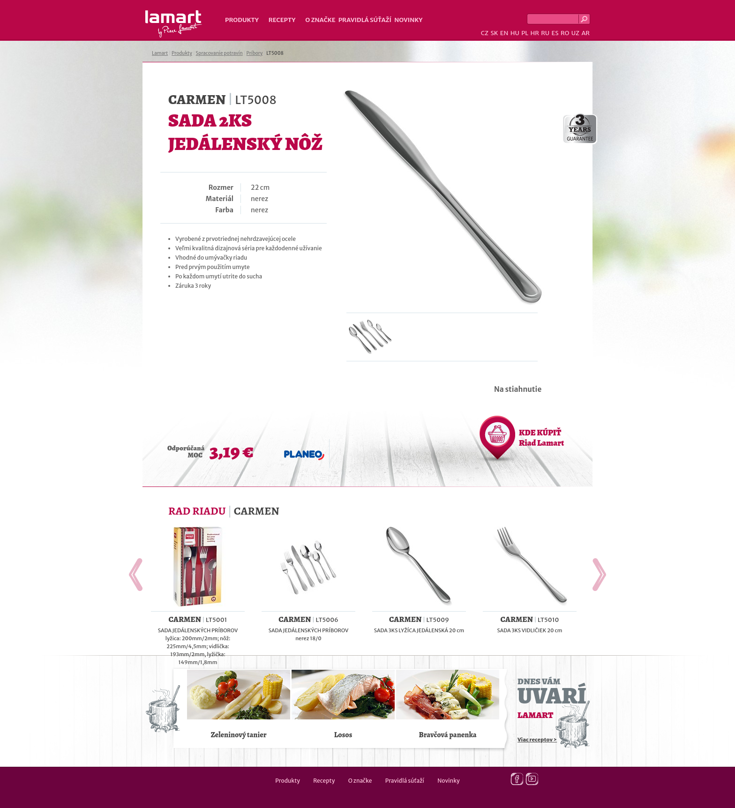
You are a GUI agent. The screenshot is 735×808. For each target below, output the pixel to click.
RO (565, 33)
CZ (484, 33)
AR (585, 33)
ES (555, 33)
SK (494, 33)
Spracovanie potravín (219, 53)
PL (524, 33)
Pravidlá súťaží (365, 20)
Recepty (282, 20)
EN (504, 33)
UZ (575, 33)
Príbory (255, 53)
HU (514, 33)
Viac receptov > (537, 739)
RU (545, 33)
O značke (320, 20)
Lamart (173, 23)
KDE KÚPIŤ (541, 438)
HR (534, 33)
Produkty (242, 20)
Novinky (408, 20)
